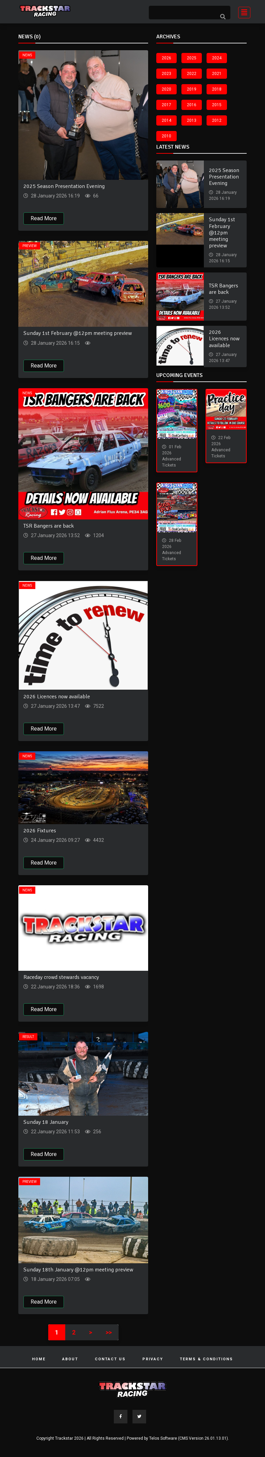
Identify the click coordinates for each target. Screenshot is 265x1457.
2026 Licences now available (56, 696)
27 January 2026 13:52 (55, 535)
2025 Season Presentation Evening (64, 186)
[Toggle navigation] (242, 11)
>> (109, 1332)
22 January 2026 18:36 (55, 986)
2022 (191, 73)
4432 (98, 840)
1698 (98, 986)
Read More (44, 218)
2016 (191, 104)
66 (95, 195)
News (27, 55)
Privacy (152, 1359)
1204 (98, 535)
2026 (166, 58)
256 (96, 1131)
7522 (98, 706)
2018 (217, 89)
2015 (217, 104)
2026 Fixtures (39, 830)
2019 (191, 89)
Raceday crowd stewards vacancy (61, 977)
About (70, 1359)
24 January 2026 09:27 (55, 840)
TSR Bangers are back (48, 526)
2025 (191, 58)
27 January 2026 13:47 (55, 706)
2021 (217, 73)
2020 (166, 89)
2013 (191, 120)
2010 (166, 136)
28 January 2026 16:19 (55, 195)
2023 (166, 73)
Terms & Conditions (206, 1359)
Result (28, 1037)
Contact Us (110, 1359)
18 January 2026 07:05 (55, 1279)
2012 (217, 120)
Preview (29, 246)
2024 (217, 58)
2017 (166, 104)
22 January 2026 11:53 (55, 1131)
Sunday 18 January (45, 1122)
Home (39, 1359)
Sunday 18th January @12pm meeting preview (78, 1269)
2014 (166, 120)
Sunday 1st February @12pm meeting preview (77, 333)
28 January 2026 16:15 (55, 343)
